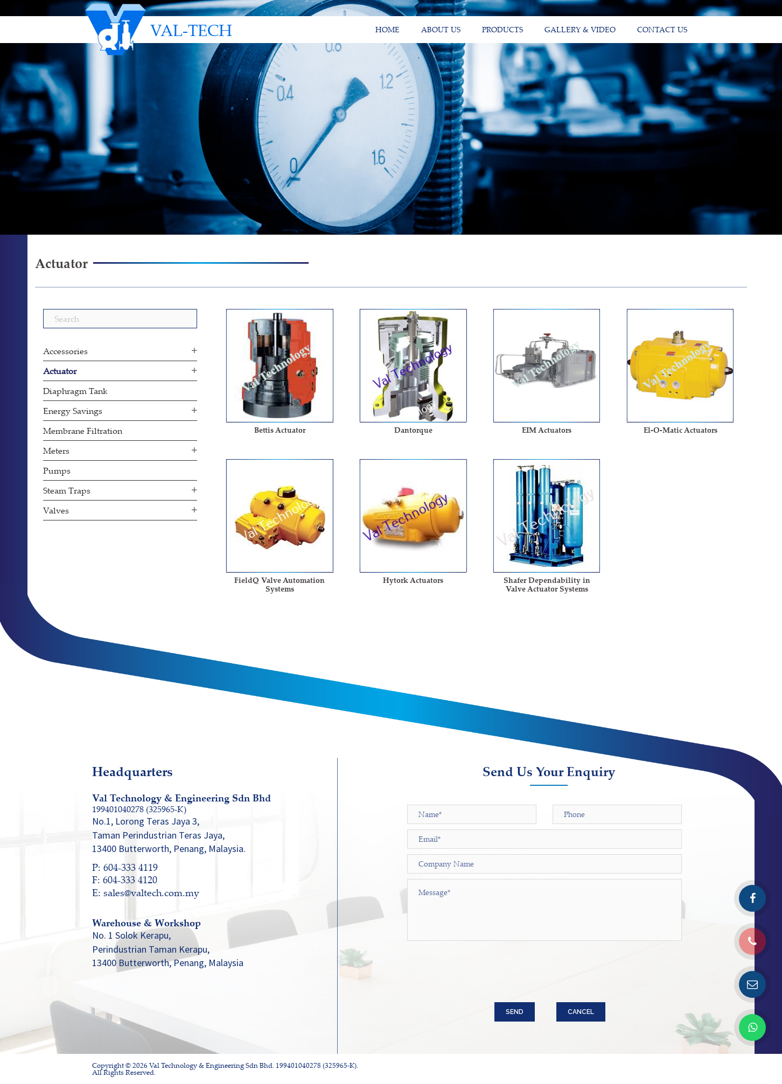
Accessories (65, 351)
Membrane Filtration (82, 431)
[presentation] (489, 976)
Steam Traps (66, 490)
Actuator (59, 371)
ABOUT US (440, 29)
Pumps (57, 470)
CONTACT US (662, 29)
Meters (56, 450)
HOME (387, 29)
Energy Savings (72, 411)
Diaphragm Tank (75, 391)
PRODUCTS (502, 29)
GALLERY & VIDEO (580, 29)
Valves (56, 510)
